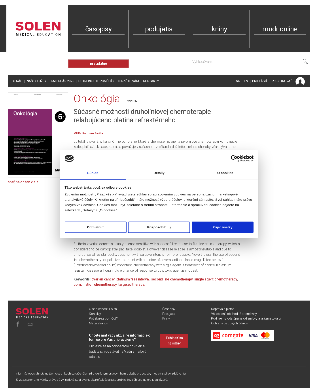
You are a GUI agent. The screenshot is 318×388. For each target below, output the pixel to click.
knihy (219, 29)
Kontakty (151, 81)
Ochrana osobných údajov (229, 323)
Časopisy (168, 309)
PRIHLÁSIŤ (259, 81)
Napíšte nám (128, 81)
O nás (17, 81)
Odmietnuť (95, 227)
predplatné (98, 63)
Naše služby (37, 81)
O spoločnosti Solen (103, 309)
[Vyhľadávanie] (249, 62)
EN (246, 81)
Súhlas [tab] (92, 173)
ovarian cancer (103, 279)
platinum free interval (133, 279)
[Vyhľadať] (305, 61)
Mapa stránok (98, 323)
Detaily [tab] (159, 173)
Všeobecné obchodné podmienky (234, 314)
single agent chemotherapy (215, 279)
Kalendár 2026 (62, 81)
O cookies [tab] (225, 173)
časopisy (98, 29)
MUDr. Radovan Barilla (88, 133)
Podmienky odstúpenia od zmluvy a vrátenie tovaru (245, 318)
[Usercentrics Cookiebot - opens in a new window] (234, 158)
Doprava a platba (222, 309)
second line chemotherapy (172, 279)
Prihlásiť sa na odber (174, 340)
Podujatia (168, 314)
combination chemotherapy (95, 284)
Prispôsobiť (159, 227)
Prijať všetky (222, 227)
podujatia (159, 29)
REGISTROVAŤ (282, 81)
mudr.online (279, 29)
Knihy (166, 318)
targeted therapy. (131, 284)
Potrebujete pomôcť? (96, 81)
